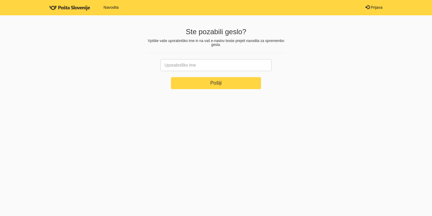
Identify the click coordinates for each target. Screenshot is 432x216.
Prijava (373, 7)
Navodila (111, 7)
